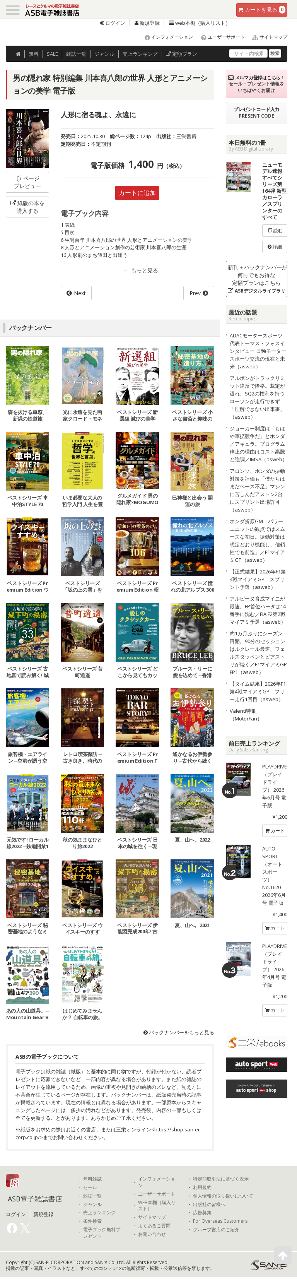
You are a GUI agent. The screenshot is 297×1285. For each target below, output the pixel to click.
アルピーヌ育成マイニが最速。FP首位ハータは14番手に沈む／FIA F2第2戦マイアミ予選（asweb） (258, 610)
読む (275, 230)
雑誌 (76, 53)
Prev (195, 293)
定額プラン (181, 53)
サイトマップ (266, 37)
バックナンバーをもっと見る (178, 1032)
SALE (52, 53)
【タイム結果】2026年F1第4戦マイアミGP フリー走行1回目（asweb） (258, 691)
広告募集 (202, 1213)
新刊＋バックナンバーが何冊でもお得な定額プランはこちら (257, 279)
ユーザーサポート (219, 37)
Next (80, 293)
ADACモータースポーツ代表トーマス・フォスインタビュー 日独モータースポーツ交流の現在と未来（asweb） (258, 351)
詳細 (275, 246)
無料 (34, 53)
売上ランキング (99, 1213)
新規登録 (147, 22)
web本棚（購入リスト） (199, 22)
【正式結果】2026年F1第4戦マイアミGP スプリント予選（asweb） (258, 579)
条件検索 (92, 1221)
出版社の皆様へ (209, 1204)
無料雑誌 (92, 1179)
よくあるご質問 (154, 1226)
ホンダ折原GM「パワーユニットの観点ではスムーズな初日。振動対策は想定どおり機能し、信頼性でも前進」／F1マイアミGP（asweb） (257, 540)
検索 (275, 53)
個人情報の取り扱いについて (223, 1196)
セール (90, 1187)
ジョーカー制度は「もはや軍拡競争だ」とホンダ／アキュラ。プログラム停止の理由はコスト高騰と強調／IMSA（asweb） (258, 444)
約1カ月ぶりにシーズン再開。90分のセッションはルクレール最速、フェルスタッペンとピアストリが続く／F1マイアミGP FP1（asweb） (258, 653)
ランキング (140, 53)
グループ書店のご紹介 (216, 1230)
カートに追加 (137, 192)
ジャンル (104, 53)
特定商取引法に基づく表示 (221, 1179)
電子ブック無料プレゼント (101, 1233)
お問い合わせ (152, 1234)
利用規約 (202, 1187)
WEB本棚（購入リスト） (157, 1205)
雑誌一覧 (92, 1196)
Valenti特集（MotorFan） (246, 714)
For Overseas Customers (220, 1221)
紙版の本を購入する (27, 206)
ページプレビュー (27, 182)
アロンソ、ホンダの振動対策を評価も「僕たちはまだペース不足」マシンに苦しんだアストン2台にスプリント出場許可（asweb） (257, 490)
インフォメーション (165, 37)
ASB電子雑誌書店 (35, 1198)
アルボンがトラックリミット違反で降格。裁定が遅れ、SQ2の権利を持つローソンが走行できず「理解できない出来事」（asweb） (257, 397)
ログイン (112, 22)
